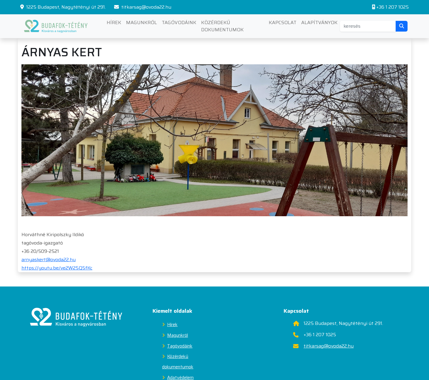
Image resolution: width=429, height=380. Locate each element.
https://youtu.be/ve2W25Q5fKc (56, 268)
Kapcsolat (282, 22)
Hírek (114, 22)
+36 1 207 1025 (390, 7)
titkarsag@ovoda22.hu (142, 7)
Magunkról (141, 22)
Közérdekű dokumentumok (222, 26)
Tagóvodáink (179, 22)
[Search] (368, 26)
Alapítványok (319, 22)
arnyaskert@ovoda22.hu (48, 259)
